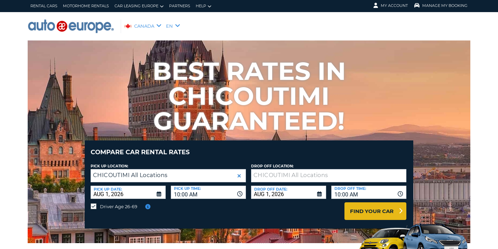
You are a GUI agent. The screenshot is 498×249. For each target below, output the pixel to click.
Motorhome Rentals (86, 5)
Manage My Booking (441, 5)
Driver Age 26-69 (118, 201)
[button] (239, 170)
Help (203, 6)
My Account (391, 5)
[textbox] (328, 170)
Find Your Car (372, 206)
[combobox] (208, 187)
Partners (179, 5)
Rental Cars (43, 5)
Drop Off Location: (272, 161)
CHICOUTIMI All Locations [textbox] (130, 170)
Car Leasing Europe (139, 6)
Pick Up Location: (109, 161)
